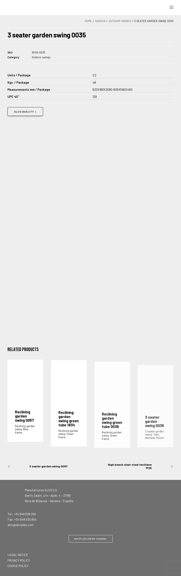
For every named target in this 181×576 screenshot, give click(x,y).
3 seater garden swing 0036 (154, 436)
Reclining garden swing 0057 (24, 420)
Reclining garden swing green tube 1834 (68, 425)
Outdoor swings (120, 21)
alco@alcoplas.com (20, 525)
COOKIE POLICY (18, 566)
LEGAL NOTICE (17, 555)
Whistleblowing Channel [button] (90, 539)
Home (88, 21)
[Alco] (60, 7)
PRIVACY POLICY (18, 560)
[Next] (140, 466)
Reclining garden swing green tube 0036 (112, 433)
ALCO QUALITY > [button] (25, 111)
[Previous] (40, 466)
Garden (100, 21)
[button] (171, 7)
